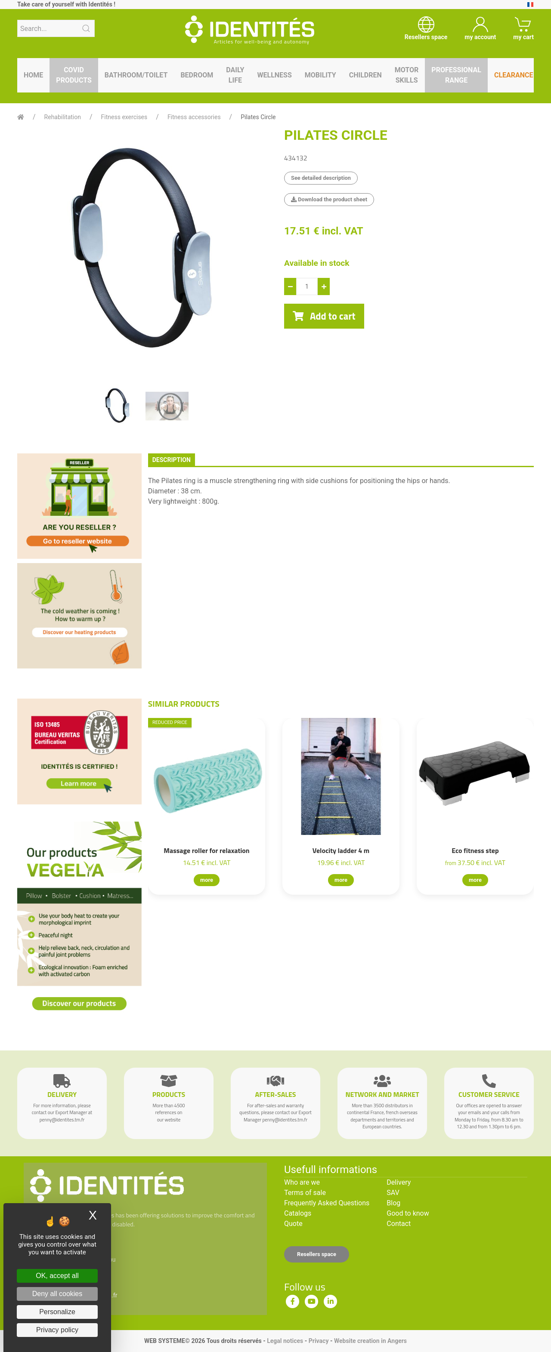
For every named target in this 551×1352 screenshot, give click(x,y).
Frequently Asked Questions (326, 1203)
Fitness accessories (194, 117)
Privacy (319, 1340)
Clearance (513, 75)
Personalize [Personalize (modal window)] (57, 1311)
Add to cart (324, 316)
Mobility (320, 75)
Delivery (399, 1182)
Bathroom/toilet (136, 75)
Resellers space (316, 1254)
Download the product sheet (329, 199)
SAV (393, 1193)
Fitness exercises (124, 117)
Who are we (302, 1182)
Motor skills (407, 75)
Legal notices (285, 1340)
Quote (293, 1224)
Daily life (235, 75)
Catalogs (297, 1213)
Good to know (408, 1213)
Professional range (456, 75)
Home (33, 75)
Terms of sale (305, 1193)
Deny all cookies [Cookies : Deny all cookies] (57, 1293)
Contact (399, 1224)
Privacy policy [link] (57, 1330)
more (206, 880)
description (171, 459)
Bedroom (196, 75)
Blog (393, 1203)
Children (365, 75)
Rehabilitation (62, 117)
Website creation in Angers (370, 1340)
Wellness (274, 75)
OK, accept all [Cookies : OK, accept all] (57, 1275)
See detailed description (321, 178)
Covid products (73, 75)
